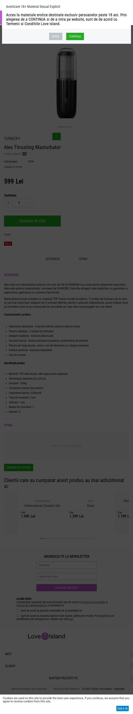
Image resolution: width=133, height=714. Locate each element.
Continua (75, 36)
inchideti (126, 7)
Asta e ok (122, 708)
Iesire (55, 36)
